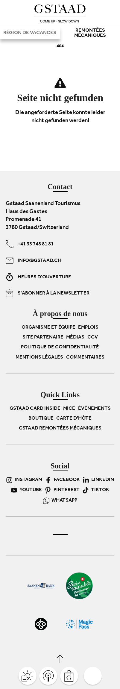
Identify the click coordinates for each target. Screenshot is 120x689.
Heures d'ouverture (38, 277)
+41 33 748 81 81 (30, 244)
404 (60, 46)
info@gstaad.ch (33, 261)
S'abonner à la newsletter (47, 293)
